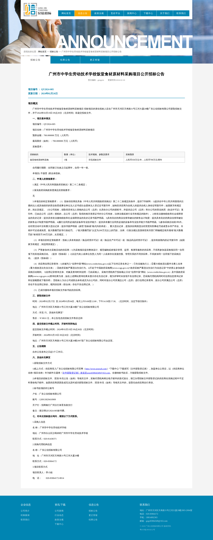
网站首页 (66, 13)
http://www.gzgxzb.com (96, 369)
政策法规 (99, 13)
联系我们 (181, 13)
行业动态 (59, 515)
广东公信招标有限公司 (39, 11)
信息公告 (82, 13)
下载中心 (148, 13)
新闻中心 (132, 13)
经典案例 (25, 515)
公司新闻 (59, 511)
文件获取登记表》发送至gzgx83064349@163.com (86, 373)
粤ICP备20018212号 (147, 530)
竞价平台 (115, 13)
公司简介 (25, 511)
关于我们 (165, 13)
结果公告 (65, 60)
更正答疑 (95, 60)
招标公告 (54, 52)
